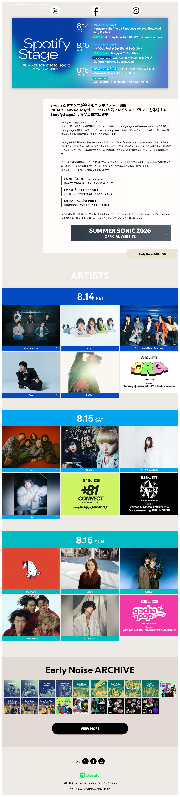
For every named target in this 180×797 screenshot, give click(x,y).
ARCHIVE (149, 6)
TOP (133, 6)
